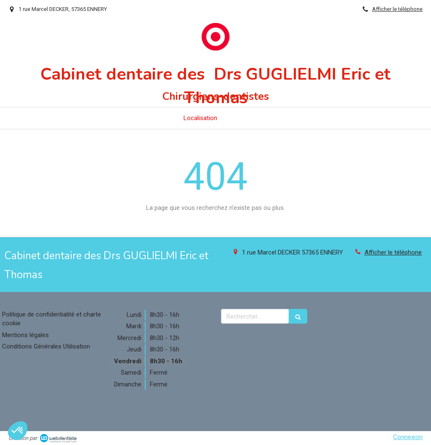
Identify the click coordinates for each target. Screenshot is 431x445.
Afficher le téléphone (397, 9)
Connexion (408, 437)
